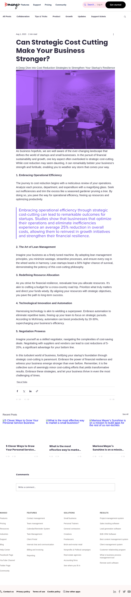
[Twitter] (124, 592)
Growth (69, 16)
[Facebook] (119, 592)
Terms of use (39, 591)
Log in (99, 4)
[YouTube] (129, 592)
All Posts (7, 16)
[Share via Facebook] (17, 391)
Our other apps (73, 591)
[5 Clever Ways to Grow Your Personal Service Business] (22, 430)
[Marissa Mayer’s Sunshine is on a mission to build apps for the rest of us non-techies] (108, 430)
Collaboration (23, 16)
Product (56, 16)
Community (4, 571)
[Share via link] (37, 391)
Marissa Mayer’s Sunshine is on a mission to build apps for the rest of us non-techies (108, 447)
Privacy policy (23, 591)
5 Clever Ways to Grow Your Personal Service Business (20, 447)
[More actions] (113, 34)
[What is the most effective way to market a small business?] (65, 430)
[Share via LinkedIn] (30, 391)
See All (125, 414)
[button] (125, 16)
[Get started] (115, 4)
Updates (82, 16)
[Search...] (95, 5)
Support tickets (98, 16)
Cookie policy (53, 591)
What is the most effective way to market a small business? (64, 448)
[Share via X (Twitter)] (24, 391)
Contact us (8, 591)
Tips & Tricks (41, 16)
